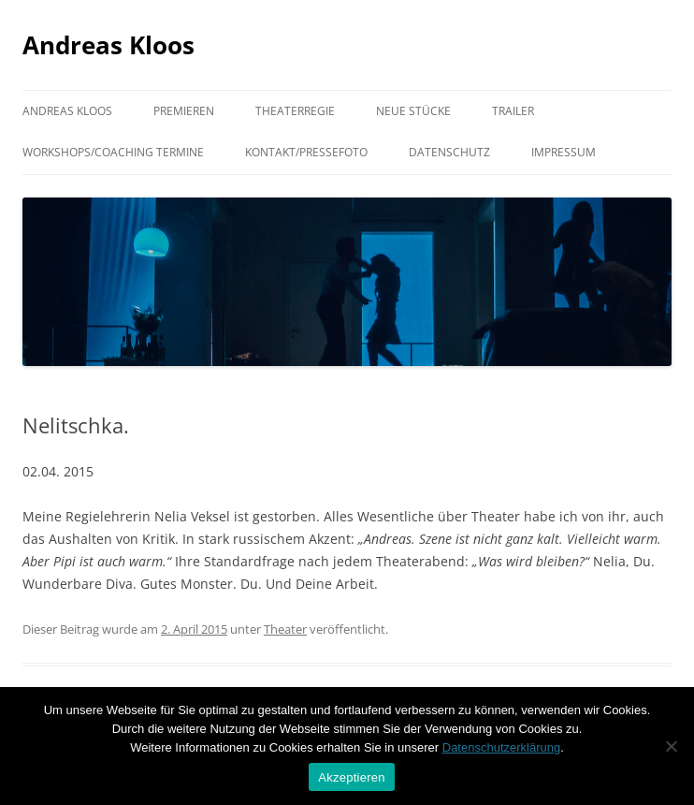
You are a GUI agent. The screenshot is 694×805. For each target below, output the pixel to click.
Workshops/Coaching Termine (113, 152)
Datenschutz (449, 152)
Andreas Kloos (108, 45)
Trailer (513, 111)
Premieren (183, 111)
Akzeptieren (351, 777)
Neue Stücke (413, 111)
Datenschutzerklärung (501, 747)
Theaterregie (295, 111)
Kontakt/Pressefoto (306, 152)
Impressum (563, 152)
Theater (285, 629)
